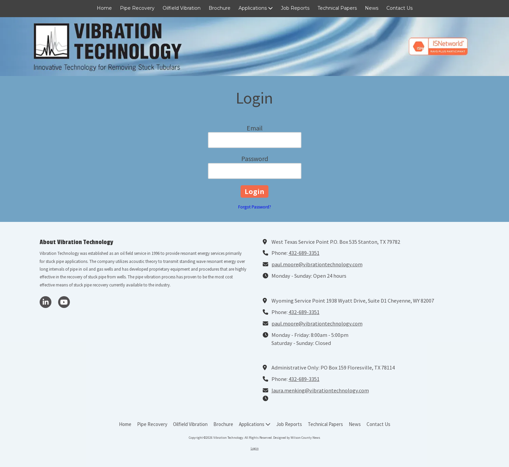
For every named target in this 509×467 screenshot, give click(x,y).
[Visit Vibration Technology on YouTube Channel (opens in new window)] (64, 302)
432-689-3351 (304, 252)
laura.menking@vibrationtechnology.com (320, 390)
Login (255, 448)
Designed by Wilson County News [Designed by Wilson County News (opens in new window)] (296, 437)
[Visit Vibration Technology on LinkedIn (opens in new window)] (45, 302)
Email (255, 128)
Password (254, 158)
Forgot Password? (254, 207)
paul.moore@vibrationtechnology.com (317, 264)
